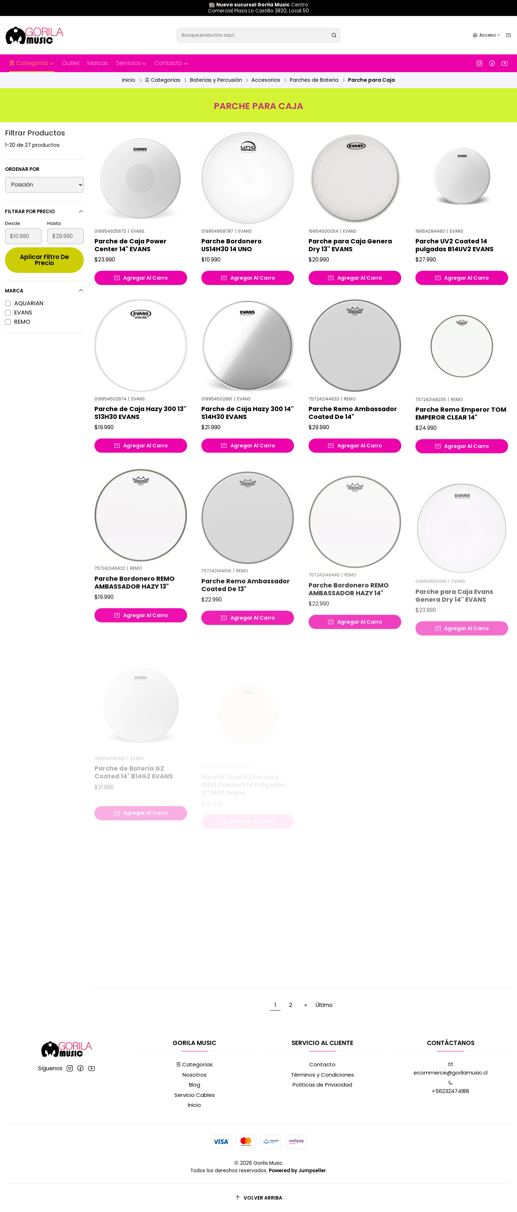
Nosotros (195, 1074)
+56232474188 (450, 1088)
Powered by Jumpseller (297, 1170)
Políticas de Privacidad (322, 1084)
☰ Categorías (31, 63)
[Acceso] (486, 35)
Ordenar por (22, 169)
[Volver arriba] (258, 1198)
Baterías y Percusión (216, 79)
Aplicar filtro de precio (44, 260)
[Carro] (508, 35)
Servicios (131, 63)
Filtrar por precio (44, 211)
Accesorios (265, 79)
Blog (194, 1084)
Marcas (97, 63)
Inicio (128, 79)
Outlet (71, 63)
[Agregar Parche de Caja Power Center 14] (140, 278)
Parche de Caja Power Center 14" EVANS (130, 245)
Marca (44, 290)
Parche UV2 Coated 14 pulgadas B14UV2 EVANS (454, 245)
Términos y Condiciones (322, 1074)
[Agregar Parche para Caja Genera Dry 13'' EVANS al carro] (355, 278)
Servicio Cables (194, 1095)
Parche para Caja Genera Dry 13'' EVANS (350, 245)
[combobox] (258, 35)
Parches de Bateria (314, 79)
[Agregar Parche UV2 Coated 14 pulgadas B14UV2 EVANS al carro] (461, 278)
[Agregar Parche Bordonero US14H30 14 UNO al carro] (247, 278)
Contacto (171, 63)
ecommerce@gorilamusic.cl (451, 1069)
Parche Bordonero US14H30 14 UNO (231, 245)
